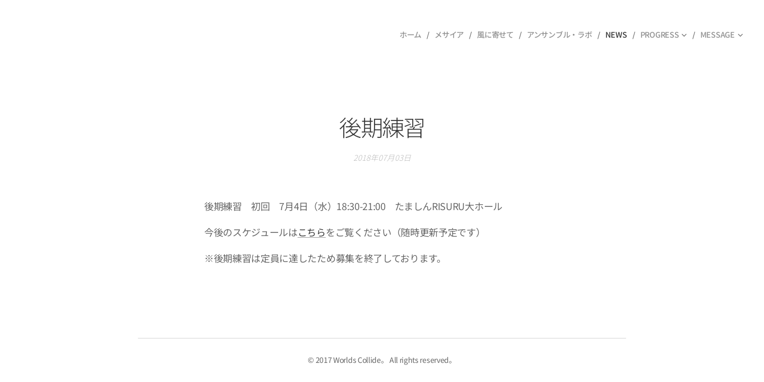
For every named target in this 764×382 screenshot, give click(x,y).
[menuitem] (410, 34)
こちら (312, 232)
